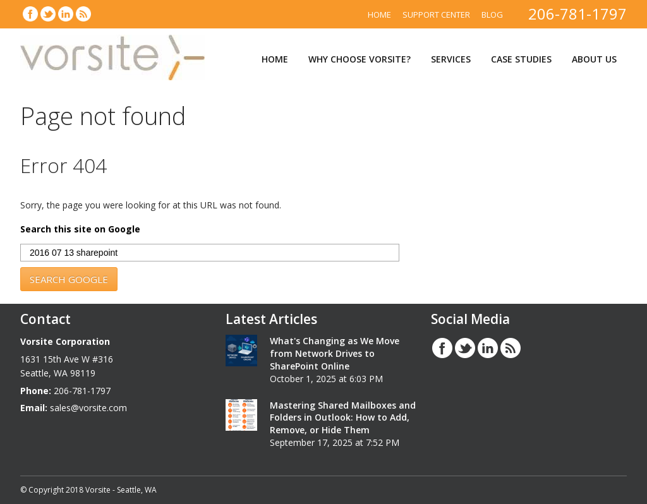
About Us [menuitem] (594, 59)
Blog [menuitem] (492, 14)
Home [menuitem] (379, 14)
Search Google (69, 279)
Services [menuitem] (451, 59)
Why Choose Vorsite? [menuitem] (359, 59)
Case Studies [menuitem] (521, 59)
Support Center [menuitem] (436, 14)
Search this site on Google (80, 229)
